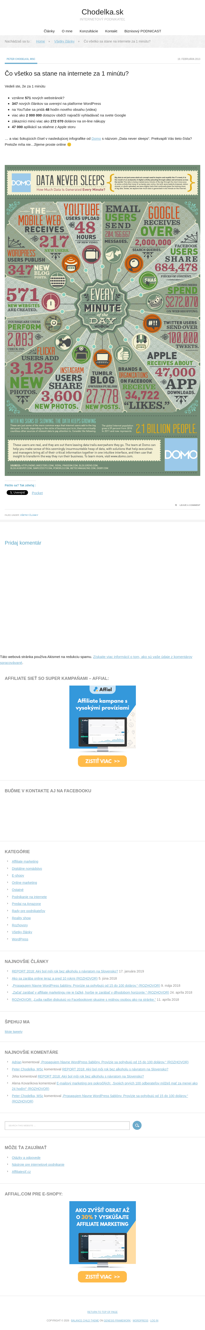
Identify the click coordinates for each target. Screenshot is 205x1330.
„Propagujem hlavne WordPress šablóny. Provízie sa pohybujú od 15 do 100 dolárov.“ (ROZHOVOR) (86, 985)
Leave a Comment (190, 505)
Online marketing (24, 883)
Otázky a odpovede (26, 1158)
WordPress (20, 939)
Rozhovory (20, 925)
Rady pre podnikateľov (28, 911)
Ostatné (18, 890)
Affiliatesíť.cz (21, 1172)
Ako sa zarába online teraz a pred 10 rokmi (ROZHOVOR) (55, 978)
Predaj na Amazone (26, 904)
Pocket (37, 493)
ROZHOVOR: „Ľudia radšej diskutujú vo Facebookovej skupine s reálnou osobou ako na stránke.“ (84, 999)
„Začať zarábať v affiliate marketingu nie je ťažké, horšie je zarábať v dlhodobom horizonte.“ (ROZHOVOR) (90, 992)
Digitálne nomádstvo (27, 869)
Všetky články (29, 515)
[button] (102, 320)
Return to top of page (102, 1312)
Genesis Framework (117, 1320)
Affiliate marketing (25, 861)
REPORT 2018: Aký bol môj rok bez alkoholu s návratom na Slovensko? (65, 971)
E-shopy (18, 875)
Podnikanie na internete (29, 897)
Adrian (16, 1062)
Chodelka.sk (102, 12)
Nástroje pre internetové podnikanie (38, 1164)
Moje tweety (14, 1032)
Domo (96, 138)
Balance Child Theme (85, 1320)
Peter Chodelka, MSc (21, 59)
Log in (154, 1320)
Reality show (21, 918)
